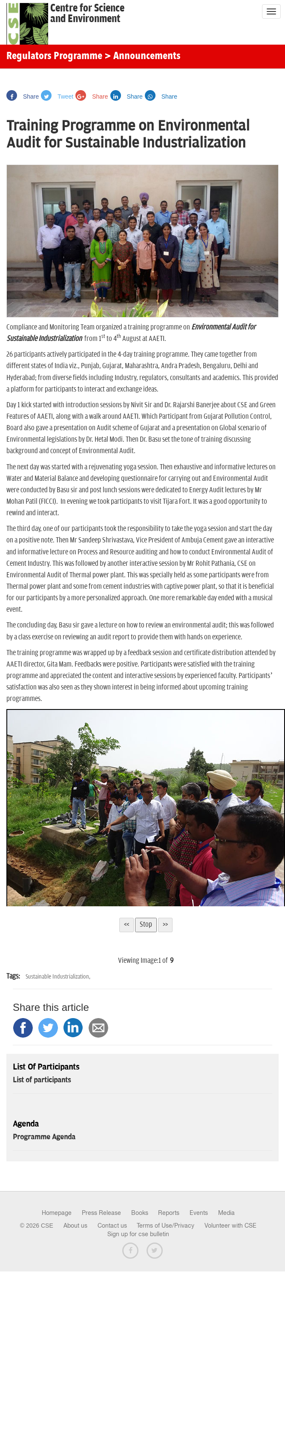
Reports (168, 1212)
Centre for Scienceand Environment (87, 13)
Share (22, 96)
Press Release (101, 1212)
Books (139, 1212)
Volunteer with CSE (230, 1225)
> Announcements (142, 56)
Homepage (57, 1212)
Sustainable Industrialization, (58, 976)
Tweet (57, 96)
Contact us (112, 1225)
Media (226, 1212)
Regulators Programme (54, 56)
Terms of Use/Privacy (165, 1225)
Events (199, 1212)
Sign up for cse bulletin (138, 1234)
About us (75, 1225)
